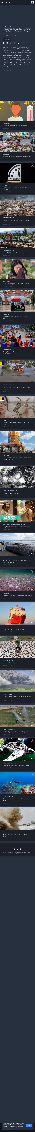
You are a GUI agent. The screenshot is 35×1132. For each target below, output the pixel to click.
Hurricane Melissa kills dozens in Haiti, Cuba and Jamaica (16, 388)
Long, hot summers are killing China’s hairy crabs (16, 423)
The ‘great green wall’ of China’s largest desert (17, 732)
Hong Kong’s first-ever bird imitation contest (16, 527)
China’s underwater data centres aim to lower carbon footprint (17, 458)
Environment (7, 26)
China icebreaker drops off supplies (14, 629)
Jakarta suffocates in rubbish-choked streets (17, 157)
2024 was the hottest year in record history (16, 663)
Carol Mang (6, 35)
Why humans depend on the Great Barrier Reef (16, 800)
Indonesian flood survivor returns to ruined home (16, 221)
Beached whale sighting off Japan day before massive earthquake (16, 561)
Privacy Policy (14, 1127)
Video (9, 2)
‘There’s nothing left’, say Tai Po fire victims (16, 284)
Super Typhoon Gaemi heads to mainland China (16, 835)
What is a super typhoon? (11, 493)
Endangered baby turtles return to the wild (16, 765)
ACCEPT (28, 1125)
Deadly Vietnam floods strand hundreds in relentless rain (16, 352)
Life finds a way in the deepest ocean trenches (17, 596)
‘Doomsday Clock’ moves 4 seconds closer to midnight (17, 188)
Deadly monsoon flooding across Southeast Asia (16, 317)
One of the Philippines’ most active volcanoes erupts (17, 697)
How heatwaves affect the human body (15, 126)
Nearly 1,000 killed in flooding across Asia (15, 253)
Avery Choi (13, 35)
